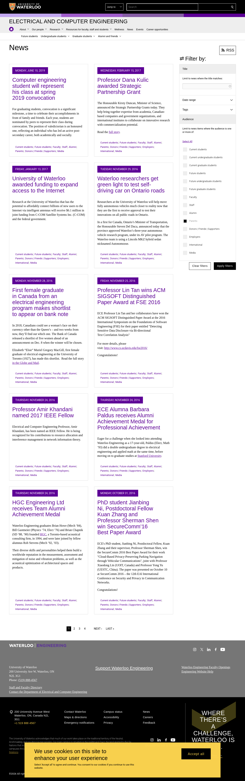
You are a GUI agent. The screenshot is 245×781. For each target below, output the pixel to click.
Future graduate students (202, 189)
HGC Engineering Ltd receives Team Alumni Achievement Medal (38, 508)
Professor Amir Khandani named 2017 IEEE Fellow (43, 412)
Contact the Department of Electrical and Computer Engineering (48, 691)
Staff (191, 205)
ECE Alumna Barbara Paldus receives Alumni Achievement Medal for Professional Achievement (128, 418)
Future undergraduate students (205, 181)
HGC (43, 534)
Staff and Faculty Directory (25, 687)
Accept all (196, 754)
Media (192, 252)
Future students (197, 173)
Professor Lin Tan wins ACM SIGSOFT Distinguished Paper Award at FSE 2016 (131, 296)
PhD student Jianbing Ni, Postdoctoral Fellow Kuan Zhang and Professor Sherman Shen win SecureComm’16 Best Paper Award (128, 517)
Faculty (193, 197)
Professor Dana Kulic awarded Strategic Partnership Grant (123, 86)
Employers (194, 236)
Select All (187, 141)
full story (114, 132)
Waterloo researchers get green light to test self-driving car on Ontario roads (131, 184)
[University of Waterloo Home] (25, 7)
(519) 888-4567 (27, 680)
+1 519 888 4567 (25, 723)
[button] (205, 7)
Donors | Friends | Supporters (204, 228)
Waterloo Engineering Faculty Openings (205, 667)
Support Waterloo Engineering (124, 668)
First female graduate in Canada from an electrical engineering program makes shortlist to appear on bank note (41, 302)
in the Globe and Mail (25, 362)
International (195, 244)
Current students (198, 149)
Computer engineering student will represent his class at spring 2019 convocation (39, 89)
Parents (193, 221)
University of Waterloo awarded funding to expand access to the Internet (45, 184)
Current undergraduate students (206, 157)
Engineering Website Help (197, 671)
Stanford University (149, 455)
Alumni (193, 213)
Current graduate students (203, 165)
